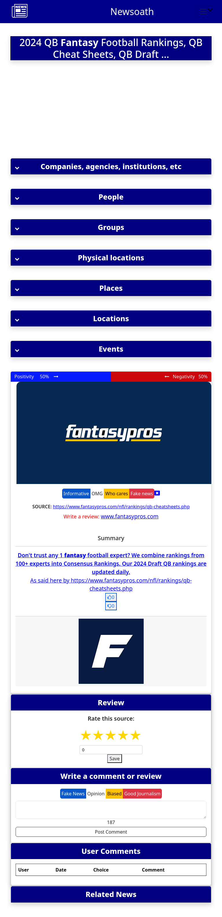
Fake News (73, 793)
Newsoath (132, 11)
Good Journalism (142, 793)
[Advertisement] (111, 110)
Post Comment (111, 832)
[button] (111, 166)
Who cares (116, 493)
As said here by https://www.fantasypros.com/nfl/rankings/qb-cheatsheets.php (111, 584)
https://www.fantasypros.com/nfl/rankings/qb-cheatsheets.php (121, 506)
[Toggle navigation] (203, 11)
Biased (114, 793)
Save (115, 758)
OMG (97, 493)
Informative (76, 493)
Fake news (142, 493)
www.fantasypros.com (130, 516)
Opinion (96, 793)
